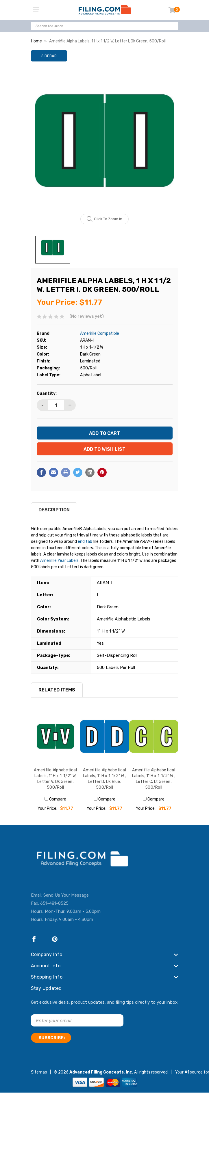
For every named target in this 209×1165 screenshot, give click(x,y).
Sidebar (49, 56)
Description (54, 510)
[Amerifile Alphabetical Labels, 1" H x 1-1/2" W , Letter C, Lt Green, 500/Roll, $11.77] (153, 736)
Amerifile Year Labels (59, 560)
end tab (85, 541)
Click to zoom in (104, 219)
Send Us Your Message (66, 895)
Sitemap (39, 1072)
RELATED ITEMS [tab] (56, 690)
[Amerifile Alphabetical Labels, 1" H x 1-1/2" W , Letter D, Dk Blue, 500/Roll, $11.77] (104, 736)
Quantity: (47, 393)
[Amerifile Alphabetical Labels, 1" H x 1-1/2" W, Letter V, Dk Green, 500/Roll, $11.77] (55, 736)
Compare (55, 799)
